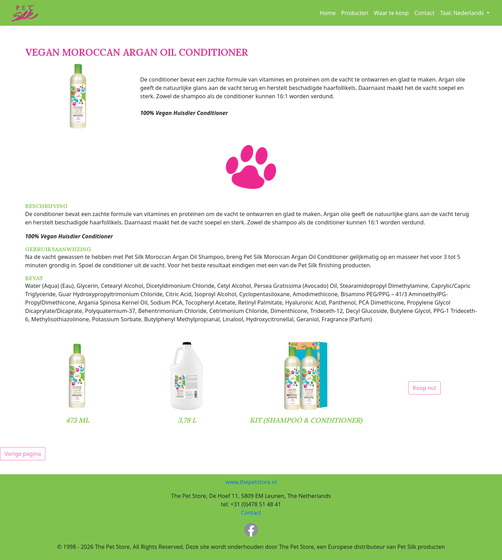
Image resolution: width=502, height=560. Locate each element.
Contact (424, 13)
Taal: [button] (462, 13)
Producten (354, 13)
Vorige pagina (23, 454)
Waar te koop (391, 13)
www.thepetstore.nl (250, 482)
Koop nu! (424, 388)
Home (328, 13)
